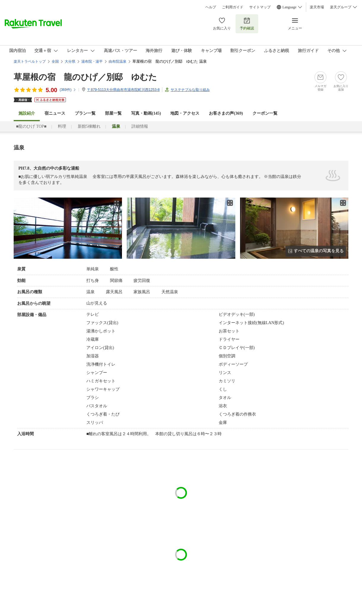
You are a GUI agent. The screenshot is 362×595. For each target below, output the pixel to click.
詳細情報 (139, 126)
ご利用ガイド (232, 7)
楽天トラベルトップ (30, 61)
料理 (62, 126)
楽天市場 (317, 7)
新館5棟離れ (89, 126)
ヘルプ (210, 7)
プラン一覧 (85, 113)
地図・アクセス (184, 113)
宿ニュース (55, 113)
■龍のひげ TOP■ (31, 126)
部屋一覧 (113, 113)
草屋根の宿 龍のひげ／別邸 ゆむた (85, 77)
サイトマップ (260, 7)
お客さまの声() (226, 113)
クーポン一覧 (265, 113)
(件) (68, 89)
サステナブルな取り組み (190, 90)
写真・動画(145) (146, 113)
